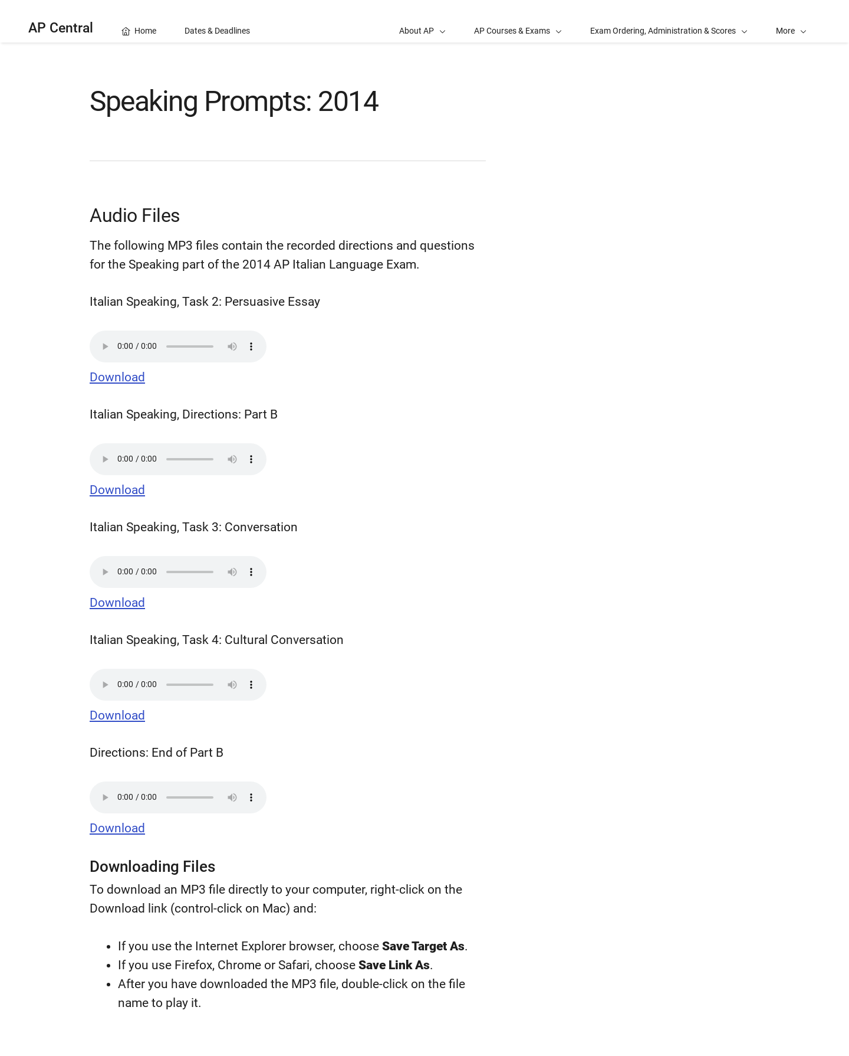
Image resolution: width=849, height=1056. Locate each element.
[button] (791, 21)
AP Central (60, 28)
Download (117, 377)
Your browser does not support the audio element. (178, 346)
